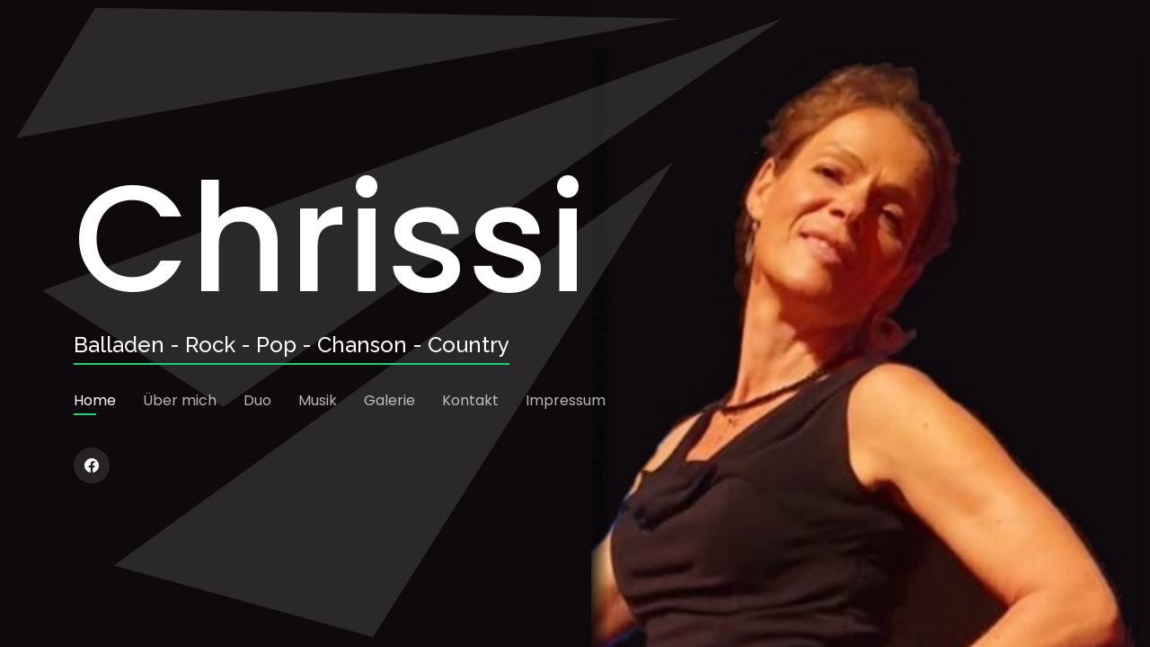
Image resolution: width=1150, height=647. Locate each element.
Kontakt (470, 400)
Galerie (389, 400)
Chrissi (331, 239)
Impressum (566, 400)
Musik (317, 400)
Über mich (180, 400)
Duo (257, 400)
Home (95, 400)
